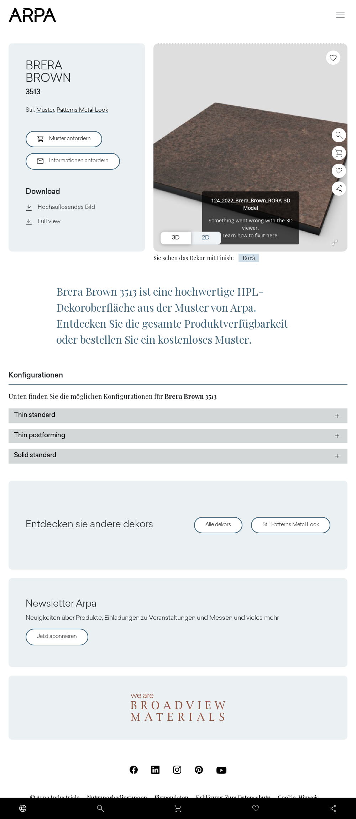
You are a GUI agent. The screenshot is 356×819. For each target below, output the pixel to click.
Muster (45, 110)
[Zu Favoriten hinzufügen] (333, 57)
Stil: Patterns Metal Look (290, 525)
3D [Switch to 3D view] (175, 238)
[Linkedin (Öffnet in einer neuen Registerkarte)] (155, 770)
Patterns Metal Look (82, 110)
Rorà (248, 257)
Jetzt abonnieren (57, 636)
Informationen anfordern (73, 161)
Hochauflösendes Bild (60, 207)
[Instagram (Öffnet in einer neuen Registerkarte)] (177, 770)
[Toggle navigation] (340, 15)
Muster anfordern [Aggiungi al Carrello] (64, 139)
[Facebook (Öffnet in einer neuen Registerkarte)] (134, 770)
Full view (43, 221)
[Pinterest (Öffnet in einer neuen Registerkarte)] (199, 770)
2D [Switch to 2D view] (205, 238)
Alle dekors (218, 525)
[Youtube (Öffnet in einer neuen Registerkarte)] (221, 770)
